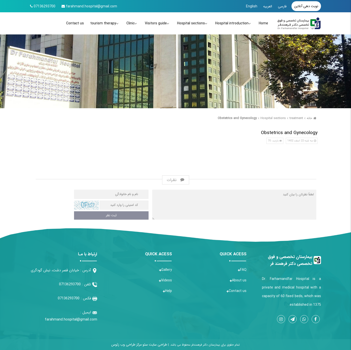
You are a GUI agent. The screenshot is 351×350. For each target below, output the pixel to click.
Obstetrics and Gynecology (237, 118)
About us (239, 280)
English (251, 6)
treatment (296, 118)
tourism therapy (104, 23)
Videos (166, 280)
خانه (312, 118)
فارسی (282, 6)
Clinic (131, 23)
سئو (145, 344)
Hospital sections (192, 23)
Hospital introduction (233, 23)
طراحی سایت (157, 344)
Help (168, 291)
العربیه (267, 6)
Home (263, 23)
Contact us (75, 23)
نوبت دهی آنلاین (306, 6)
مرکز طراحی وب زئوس (126, 344)
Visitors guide (157, 23)
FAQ (243, 270)
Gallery (166, 270)
